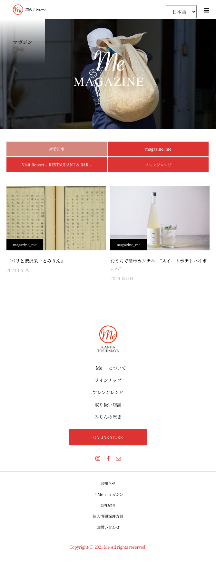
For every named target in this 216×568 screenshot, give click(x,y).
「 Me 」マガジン (108, 494)
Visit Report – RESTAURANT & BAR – (57, 164)
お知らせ (108, 483)
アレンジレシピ (158, 164)
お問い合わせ (108, 527)
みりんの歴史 (108, 417)
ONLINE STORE (108, 437)
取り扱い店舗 (108, 404)
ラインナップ (107, 380)
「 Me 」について (108, 368)
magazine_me (158, 149)
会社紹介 (108, 505)
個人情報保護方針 (108, 516)
